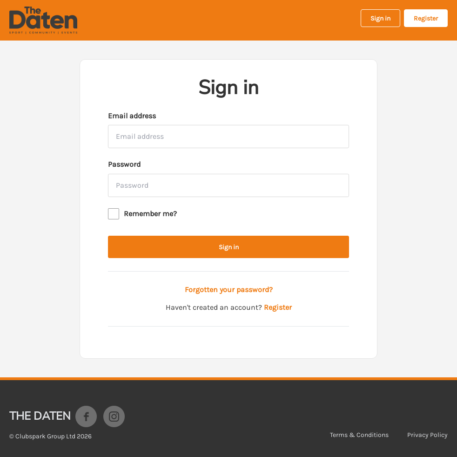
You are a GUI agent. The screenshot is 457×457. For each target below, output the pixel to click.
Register (426, 18)
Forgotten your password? (229, 289)
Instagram (114, 416)
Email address (132, 115)
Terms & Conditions (359, 435)
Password (124, 164)
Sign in (380, 18)
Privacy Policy (427, 435)
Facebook (86, 416)
